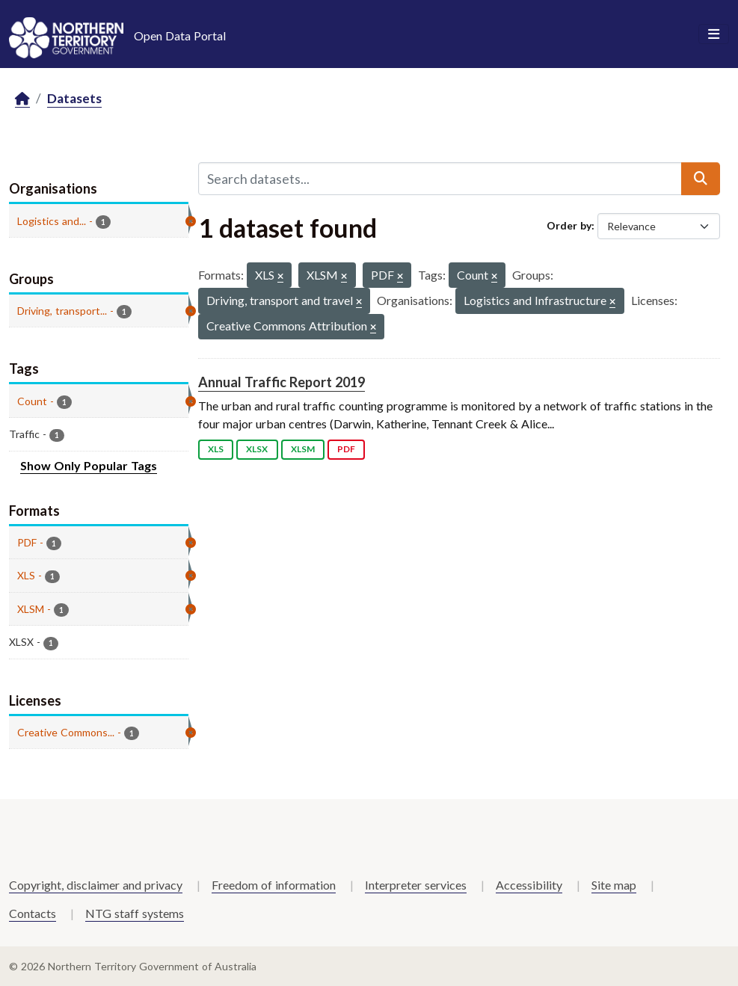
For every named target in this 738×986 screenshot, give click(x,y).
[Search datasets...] (440, 178)
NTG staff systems (134, 913)
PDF (346, 449)
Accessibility (529, 885)
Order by (569, 225)
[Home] (22, 99)
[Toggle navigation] (713, 34)
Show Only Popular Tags (88, 465)
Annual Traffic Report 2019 (281, 382)
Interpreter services (416, 885)
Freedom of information (274, 885)
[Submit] (700, 178)
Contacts (32, 913)
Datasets (74, 98)
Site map (613, 885)
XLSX (257, 449)
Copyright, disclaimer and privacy (95, 885)
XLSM (303, 449)
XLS (216, 449)
